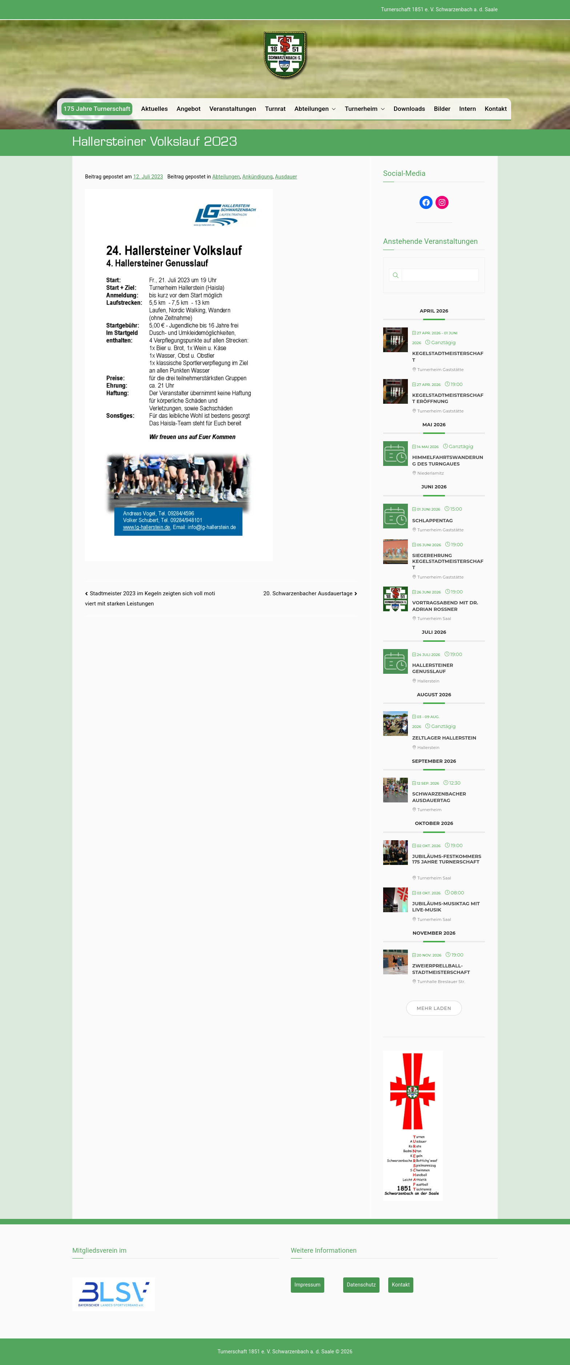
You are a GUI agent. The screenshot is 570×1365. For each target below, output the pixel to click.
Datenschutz (361, 1285)
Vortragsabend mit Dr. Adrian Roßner (445, 606)
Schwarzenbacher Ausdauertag (439, 797)
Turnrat (275, 108)
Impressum (307, 1285)
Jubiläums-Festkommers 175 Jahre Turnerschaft (446, 859)
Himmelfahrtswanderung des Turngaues (447, 460)
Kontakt (496, 108)
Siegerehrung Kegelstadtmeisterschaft (447, 561)
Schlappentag (432, 520)
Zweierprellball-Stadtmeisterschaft (441, 969)
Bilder (442, 108)
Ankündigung (257, 177)
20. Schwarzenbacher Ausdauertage (307, 593)
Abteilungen (315, 108)
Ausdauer (286, 177)
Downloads (409, 108)
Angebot (189, 108)
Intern (467, 108)
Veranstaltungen (232, 108)
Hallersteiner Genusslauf (432, 668)
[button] (332, 108)
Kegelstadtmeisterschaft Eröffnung (447, 398)
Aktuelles (154, 108)
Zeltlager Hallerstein (444, 738)
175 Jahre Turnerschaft (97, 108)
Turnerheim (365, 108)
